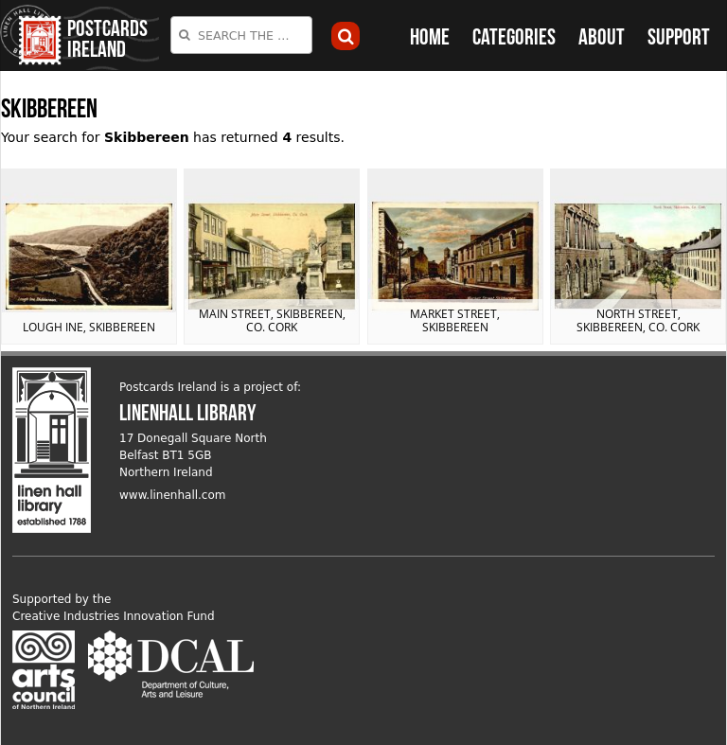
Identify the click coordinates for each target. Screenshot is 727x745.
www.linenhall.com (172, 495)
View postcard (89, 256)
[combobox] (241, 35)
